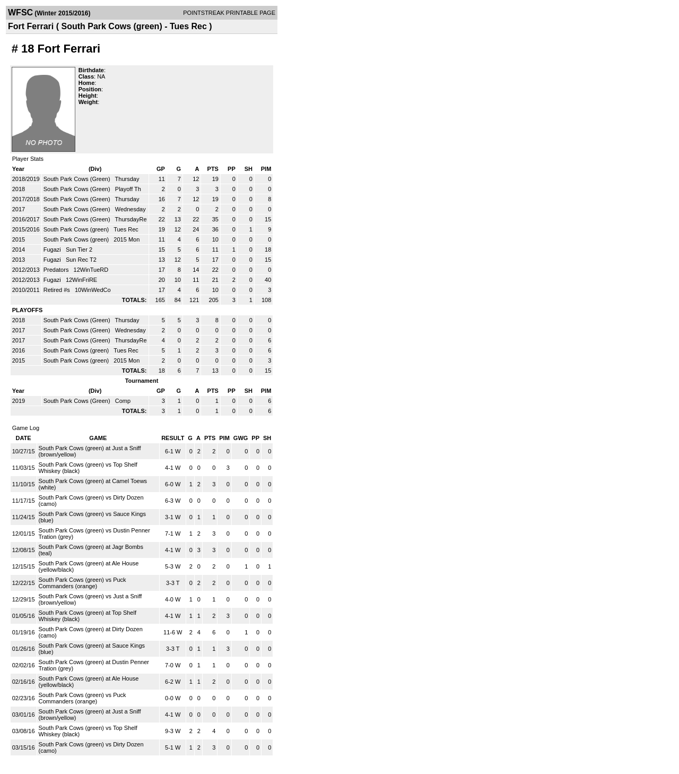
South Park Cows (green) (77, 229)
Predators (57, 269)
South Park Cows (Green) (77, 179)
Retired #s (57, 290)
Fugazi (53, 249)
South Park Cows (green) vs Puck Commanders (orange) (82, 583)
